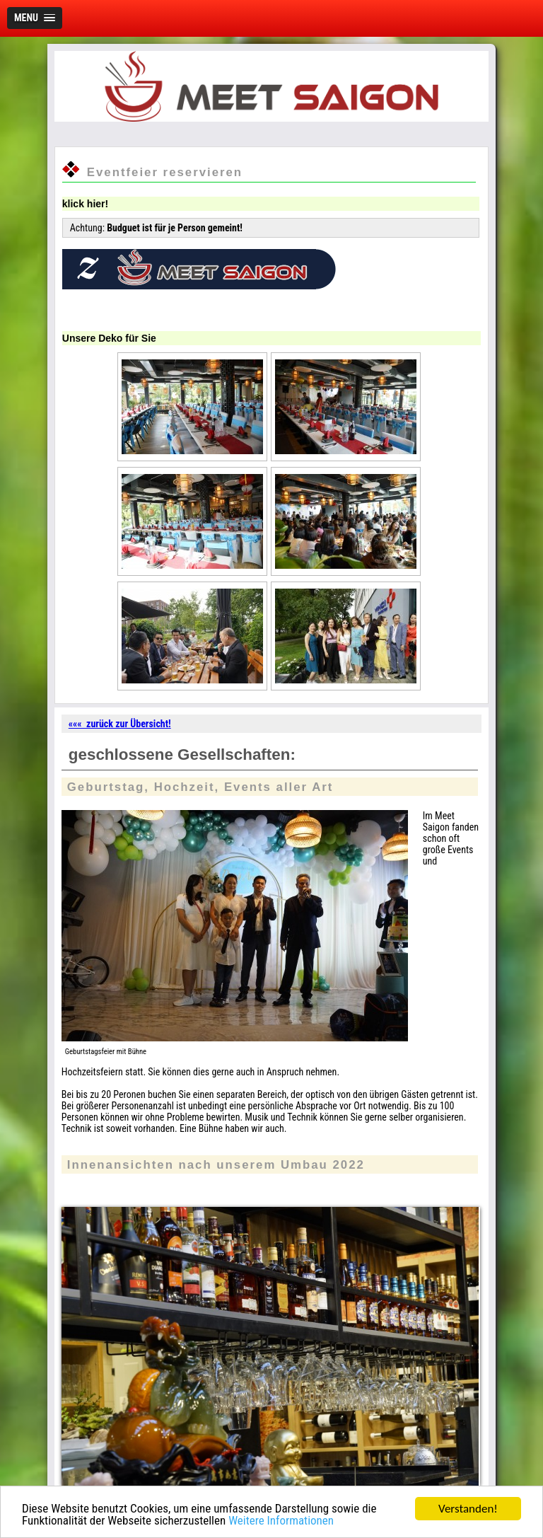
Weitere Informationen (281, 1521)
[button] (34, 18)
